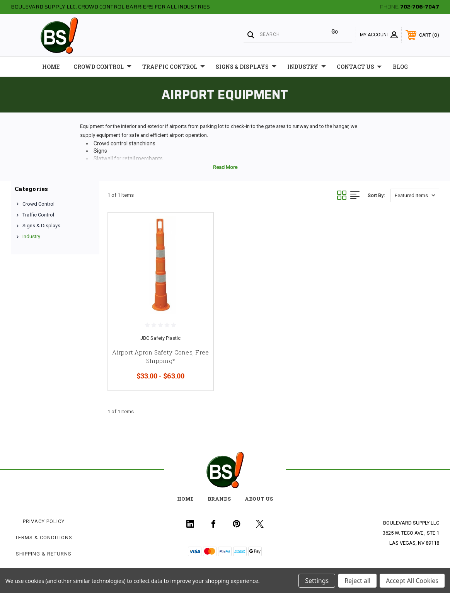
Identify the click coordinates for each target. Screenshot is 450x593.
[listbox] (414, 195)
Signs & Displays (246, 67)
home (185, 498)
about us (259, 498)
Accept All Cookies (412, 580)
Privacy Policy (44, 521)
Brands (219, 498)
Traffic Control (173, 67)
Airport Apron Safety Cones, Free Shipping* (160, 356)
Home (51, 66)
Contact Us (359, 67)
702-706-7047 (419, 6)
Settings (317, 580)
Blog (400, 66)
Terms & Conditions (43, 537)
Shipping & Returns (44, 554)
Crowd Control (102, 67)
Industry (306, 67)
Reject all (357, 580)
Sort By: (376, 195)
